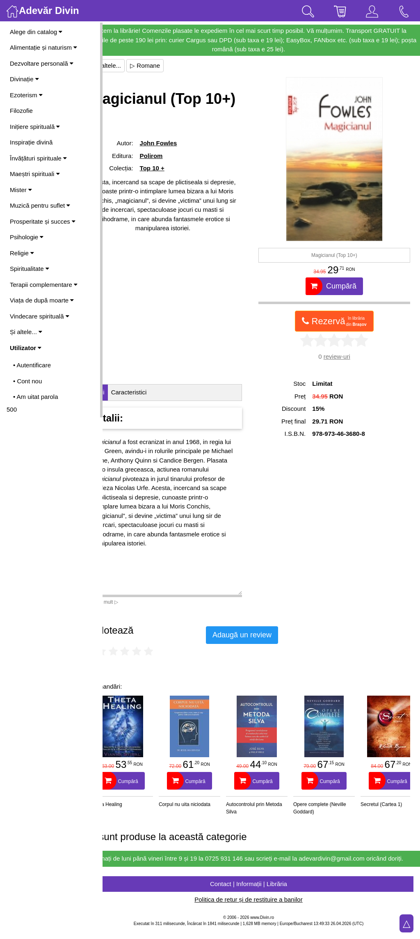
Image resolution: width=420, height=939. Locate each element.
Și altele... (26, 331)
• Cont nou (27, 381)
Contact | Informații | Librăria (261, 892)
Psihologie (26, 237)
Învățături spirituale (38, 158)
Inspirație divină (31, 142)
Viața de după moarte (42, 300)
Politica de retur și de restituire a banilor (261, 908)
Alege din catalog (36, 31)
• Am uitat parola (35, 396)
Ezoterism (26, 95)
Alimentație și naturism (43, 47)
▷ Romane (170, 65)
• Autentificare (32, 365)
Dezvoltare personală (41, 63)
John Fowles (179, 165)
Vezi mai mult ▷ (126, 602)
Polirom (172, 177)
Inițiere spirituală (35, 126)
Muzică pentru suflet (40, 205)
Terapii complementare (44, 284)
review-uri (343, 356)
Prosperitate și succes (42, 221)
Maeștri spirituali (35, 173)
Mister (21, 189)
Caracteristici (154, 392)
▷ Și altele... (129, 65)
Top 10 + (173, 190)
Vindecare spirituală (39, 316)
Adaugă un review (267, 635)
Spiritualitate (29, 268)
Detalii (121, 392)
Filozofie (21, 110)
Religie (22, 253)
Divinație (24, 79)
